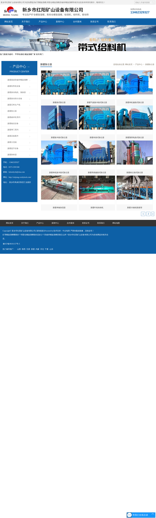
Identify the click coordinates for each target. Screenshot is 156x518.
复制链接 (40, 231)
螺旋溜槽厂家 (30, 54)
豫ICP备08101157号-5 (11, 244)
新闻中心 (60, 22)
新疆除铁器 (12, 155)
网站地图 (116, 223)
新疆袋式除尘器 (59, 102)
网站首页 (8, 22)
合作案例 (77, 22)
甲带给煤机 (20, 54)
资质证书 (94, 22)
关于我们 (26, 22)
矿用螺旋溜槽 (40, 2)
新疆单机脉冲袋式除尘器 (59, 173)
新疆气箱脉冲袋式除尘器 (97, 102)
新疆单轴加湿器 (59, 208)
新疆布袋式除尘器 (97, 137)
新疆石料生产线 (14, 105)
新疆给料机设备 (14, 86)
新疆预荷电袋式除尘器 (135, 137)
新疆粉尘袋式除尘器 (134, 173)
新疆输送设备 (13, 123)
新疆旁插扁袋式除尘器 (97, 173)
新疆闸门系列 (13, 130)
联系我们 (111, 22)
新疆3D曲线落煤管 (134, 208)
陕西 (23, 249)
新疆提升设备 (13, 148)
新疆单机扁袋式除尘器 (135, 102)
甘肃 (28, 249)
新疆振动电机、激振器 (17, 92)
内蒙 (37, 249)
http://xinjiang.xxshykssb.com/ (20, 177)
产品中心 (43, 22)
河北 (42, 249)
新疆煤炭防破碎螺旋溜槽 (18, 80)
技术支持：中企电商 (61, 231)
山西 (19, 249)
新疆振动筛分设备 (15, 99)
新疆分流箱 (12, 142)
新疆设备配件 (13, 136)
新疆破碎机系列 (14, 117)
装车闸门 (39, 54)
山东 (51, 249)
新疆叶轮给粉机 (97, 208)
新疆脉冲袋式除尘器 (59, 137)
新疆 (33, 249)
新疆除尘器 (12, 111)
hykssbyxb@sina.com (17, 172)
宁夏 (46, 249)
